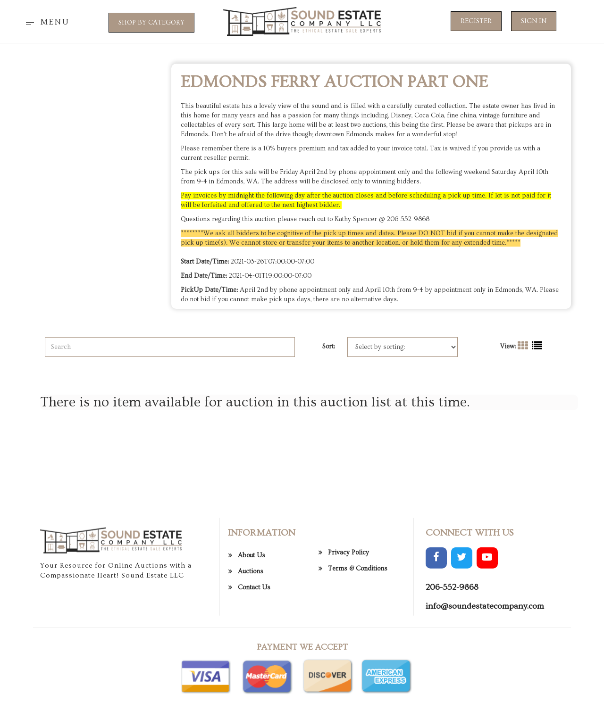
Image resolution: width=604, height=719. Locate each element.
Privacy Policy (348, 640)
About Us (251, 642)
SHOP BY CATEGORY (151, 22)
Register (476, 21)
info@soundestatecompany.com (485, 693)
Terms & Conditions (357, 656)
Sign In (533, 21)
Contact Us (254, 674)
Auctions (250, 658)
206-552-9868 (452, 674)
